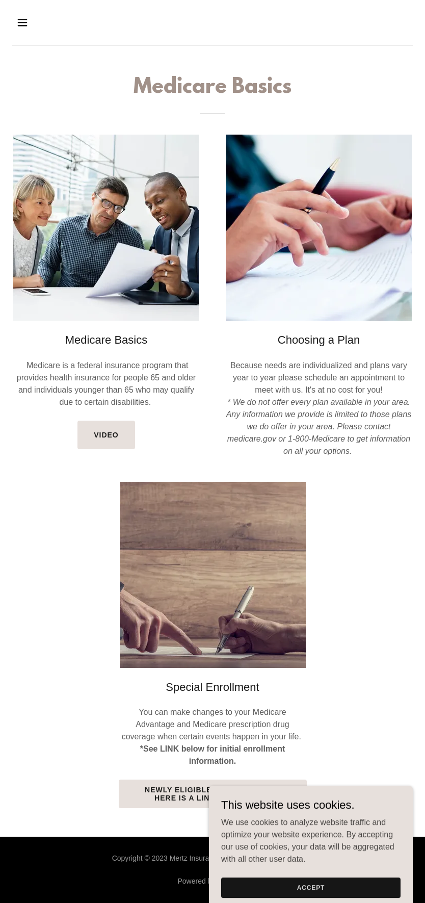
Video (106, 435)
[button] (42, 22)
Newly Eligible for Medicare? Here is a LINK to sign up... (212, 794)
